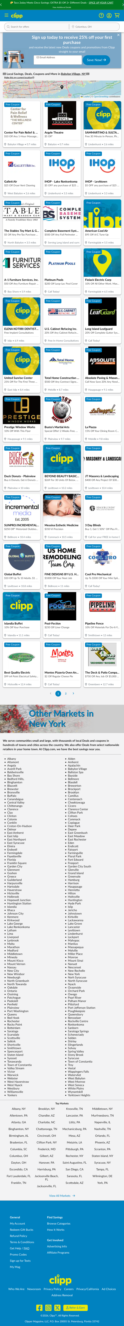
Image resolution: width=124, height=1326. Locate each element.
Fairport (71, 849)
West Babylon (75, 1078)
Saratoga (11, 1031)
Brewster (11, 789)
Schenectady (74, 1034)
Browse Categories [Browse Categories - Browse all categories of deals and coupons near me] (58, 1223)
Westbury (11, 1088)
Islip (69, 906)
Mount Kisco (13, 960)
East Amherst (14, 832)
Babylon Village (76, 769)
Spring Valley (74, 1051)
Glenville (72, 869)
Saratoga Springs (77, 1031)
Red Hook (11, 1017)
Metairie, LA (74, 1142)
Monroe (71, 957)
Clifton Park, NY (47, 1142)
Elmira (9, 846)
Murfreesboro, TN (102, 1115)
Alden (70, 758)
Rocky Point (13, 1024)
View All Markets (62, 1195)
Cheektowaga (75, 802)
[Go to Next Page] (73, 694)
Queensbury (74, 1014)
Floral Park (73, 856)
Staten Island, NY (102, 1156)
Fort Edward (74, 859)
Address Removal (62, 1295)
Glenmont (12, 869)
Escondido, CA (19, 1169)
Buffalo (10, 795)
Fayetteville (12, 856)
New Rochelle (75, 970)
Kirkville (71, 917)
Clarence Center (76, 809)
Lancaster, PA (74, 1115)
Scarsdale (11, 1034)
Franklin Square (15, 863)
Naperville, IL (102, 1122)
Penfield (10, 1004)
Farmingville (74, 853)
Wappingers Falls (77, 1071)
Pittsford (72, 1004)
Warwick (11, 1075)
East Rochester (75, 839)
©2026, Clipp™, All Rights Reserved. (60, 1315)
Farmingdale (13, 853)
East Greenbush (76, 832)
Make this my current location (19, 77)
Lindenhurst (74, 933)
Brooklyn (72, 792)
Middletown (13, 954)
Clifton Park (74, 812)
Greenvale (72, 876)
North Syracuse (76, 980)
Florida (10, 859)
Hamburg (72, 880)
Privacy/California (87, 1289)
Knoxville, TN (74, 1109)
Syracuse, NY (102, 1162)
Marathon (12, 947)
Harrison (72, 883)
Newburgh (12, 977)
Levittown (72, 930)
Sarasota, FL (74, 1176)
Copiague (72, 822)
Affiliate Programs (58, 1252)
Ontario (10, 991)
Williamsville (13, 1092)
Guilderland (13, 880)
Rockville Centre (76, 1021)
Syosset (10, 1058)
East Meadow (75, 836)
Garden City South (78, 866)
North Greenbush (16, 980)
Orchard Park (75, 991)
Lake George (13, 923)
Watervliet (73, 1075)
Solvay (70, 1048)
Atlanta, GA (18, 1122)
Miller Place (74, 954)
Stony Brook (74, 1055)
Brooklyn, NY (46, 1109)
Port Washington (16, 1011)
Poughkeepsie (75, 1011)
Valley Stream (14, 1068)
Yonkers (10, 1095)
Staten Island (13, 1055)
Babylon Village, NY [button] (73, 74)
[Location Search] (94, 27)
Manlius (71, 943)
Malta (9, 943)
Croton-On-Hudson (18, 826)
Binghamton (13, 782)
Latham (10, 930)
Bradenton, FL (18, 1142)
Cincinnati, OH (46, 1135)
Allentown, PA (19, 1115)
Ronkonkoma (74, 1024)
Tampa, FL (102, 1169)
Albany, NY (19, 1109)
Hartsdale (11, 886)
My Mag (15, 1267)
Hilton (70, 893)
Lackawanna (74, 920)
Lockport (72, 937)
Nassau (10, 967)
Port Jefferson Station (80, 1007)
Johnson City (14, 913)
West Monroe (75, 1081)
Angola (10, 765)
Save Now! (96, 60)
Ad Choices (109, 1289)
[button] (109, 15)
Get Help (15, 1248)
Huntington (73, 900)
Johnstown (73, 913)
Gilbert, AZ (46, 1156)
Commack (72, 819)
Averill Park (13, 769)
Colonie (10, 819)
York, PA (102, 1183)
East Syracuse (14, 843)
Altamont (11, 762)
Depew (71, 829)
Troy (69, 1065)
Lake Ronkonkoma (17, 927)
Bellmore (72, 779)
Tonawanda (12, 1061)
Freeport (72, 863)
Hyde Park (73, 903)
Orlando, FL (102, 1135)
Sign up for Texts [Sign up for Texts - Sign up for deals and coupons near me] (20, 1260)
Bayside (71, 775)
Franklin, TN (18, 1183)
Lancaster (72, 927)
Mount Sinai (74, 960)
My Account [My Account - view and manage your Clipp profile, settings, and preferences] (17, 1223)
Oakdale (11, 987)
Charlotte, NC (46, 1122)
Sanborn (71, 1028)
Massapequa (74, 947)
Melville (71, 950)
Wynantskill (74, 1092)
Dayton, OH (18, 1162)
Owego (71, 994)
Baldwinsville (14, 772)
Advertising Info (57, 1246)
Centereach (73, 799)
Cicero (70, 806)
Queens (10, 1014)
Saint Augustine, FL (74, 1162)
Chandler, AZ (47, 1115)
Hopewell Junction (17, 900)
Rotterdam (12, 1028)
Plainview (11, 1007)
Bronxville (12, 792)
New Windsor (14, 974)
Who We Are (16, 1289)
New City (11, 970)
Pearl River (73, 997)
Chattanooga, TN (46, 1129)
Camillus (72, 795)
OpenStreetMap (101, 96)
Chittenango (13, 806)
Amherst (72, 762)
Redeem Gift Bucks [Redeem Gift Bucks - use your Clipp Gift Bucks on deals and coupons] (21, 1229)
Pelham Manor (75, 1001)
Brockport (72, 789)
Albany (10, 758)
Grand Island (74, 873)
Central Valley (14, 802)
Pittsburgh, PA (74, 1149)
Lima (8, 933)
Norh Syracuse (75, 977)
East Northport (15, 839)
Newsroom (34, 1289)
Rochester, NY (74, 1156)
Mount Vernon (14, 964)
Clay (8, 812)
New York (72, 974)
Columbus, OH (19, 1156)
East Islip (11, 836)
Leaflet (85, 96)
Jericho (71, 910)
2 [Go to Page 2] (66, 693)
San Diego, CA (74, 1169)
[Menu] (6, 15)
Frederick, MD (47, 1149)
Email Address (46, 57)
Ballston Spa (74, 772)
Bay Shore (12, 775)
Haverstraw (13, 890)
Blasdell (71, 782)
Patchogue (12, 997)
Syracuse (72, 1058)
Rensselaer (73, 1017)
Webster (11, 1078)
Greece (10, 876)
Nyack (70, 984)
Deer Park (72, 826)
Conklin (10, 822)
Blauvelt (10, 785)
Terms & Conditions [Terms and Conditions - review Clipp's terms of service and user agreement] (22, 1242)
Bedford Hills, (14, 779)
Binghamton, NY (18, 1129)
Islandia (10, 906)
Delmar (10, 829)
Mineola (10, 957)
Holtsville (72, 896)
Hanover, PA (46, 1162)
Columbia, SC (18, 1149)
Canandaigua (13, 799)
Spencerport (13, 1051)
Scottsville (12, 1038)
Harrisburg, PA (47, 1169)
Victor (9, 1071)
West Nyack (13, 1085)
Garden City (13, 866)
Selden (70, 1038)
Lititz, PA (74, 1122)
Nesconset (73, 967)
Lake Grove (73, 923)
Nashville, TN (102, 1129)
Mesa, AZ (74, 1135)
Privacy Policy (52, 1289)
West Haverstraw (16, 1081)
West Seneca (74, 1085)
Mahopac (72, 940)
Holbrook (11, 896)
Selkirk (10, 1041)
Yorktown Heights (77, 1095)
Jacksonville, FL (46, 1186)
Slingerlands (74, 1044)
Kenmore (11, 917)
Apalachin (72, 765)
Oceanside (73, 987)
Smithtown (12, 1048)
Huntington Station (17, 903)
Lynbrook (11, 940)
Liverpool (11, 937)
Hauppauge (73, 886)
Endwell (10, 849)
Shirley (70, 1041)
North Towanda (15, 984)
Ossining (11, 994)
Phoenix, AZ (102, 1142)
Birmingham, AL (18, 1135)
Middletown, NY (102, 1109)
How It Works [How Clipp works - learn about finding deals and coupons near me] (55, 1229)
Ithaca (9, 910)
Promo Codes (18, 1254)
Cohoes (71, 816)
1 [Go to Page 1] (58, 693)
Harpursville (13, 883)
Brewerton (73, 785)
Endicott (71, 846)
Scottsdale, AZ (74, 1183)
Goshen (10, 873)
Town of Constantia (78, 1061)
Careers (69, 1289)
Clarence (11, 809)
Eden (69, 843)
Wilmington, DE (102, 1176)
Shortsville (12, 1044)
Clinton (10, 816)
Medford (11, 950)
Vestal (70, 1068)
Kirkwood (11, 920)
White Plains (74, 1088)
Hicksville (11, 893)
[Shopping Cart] (117, 15)
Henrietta (72, 890)
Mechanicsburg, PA (74, 1129)
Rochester (12, 1021)
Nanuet (71, 964)
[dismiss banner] (118, 35)
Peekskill (11, 1001)
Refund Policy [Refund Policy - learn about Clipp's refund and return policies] (18, 1236)
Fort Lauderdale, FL (19, 1176)
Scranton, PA (102, 1149)
